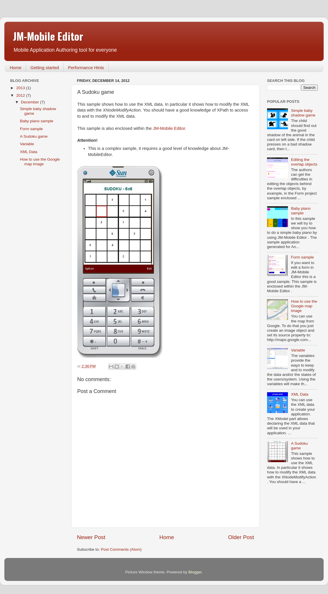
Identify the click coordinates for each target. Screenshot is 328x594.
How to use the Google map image (40, 161)
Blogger (195, 572)
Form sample (31, 129)
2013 (21, 88)
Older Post (241, 537)
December (30, 102)
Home (15, 67)
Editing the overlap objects (304, 161)
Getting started (44, 67)
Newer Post (91, 537)
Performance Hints (86, 67)
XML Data (28, 152)
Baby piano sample (36, 121)
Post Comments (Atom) (121, 549)
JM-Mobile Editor (48, 36)
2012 (21, 95)
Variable (27, 144)
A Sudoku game (34, 136)
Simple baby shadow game (303, 112)
